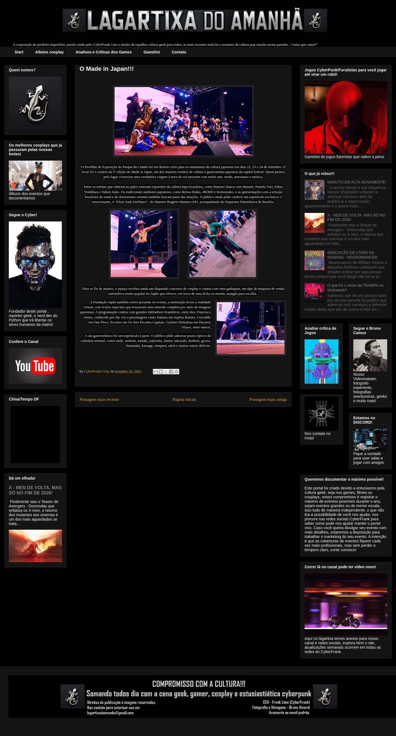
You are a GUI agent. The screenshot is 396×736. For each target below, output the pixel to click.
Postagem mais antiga (268, 399)
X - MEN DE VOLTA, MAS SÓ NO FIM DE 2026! (35, 490)
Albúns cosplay (49, 52)
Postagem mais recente (99, 399)
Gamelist (151, 52)
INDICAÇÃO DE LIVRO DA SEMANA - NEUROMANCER (352, 254)
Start (19, 52)
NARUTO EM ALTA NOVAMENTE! (356, 182)
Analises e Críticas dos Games (103, 52)
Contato (179, 52)
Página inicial (184, 399)
